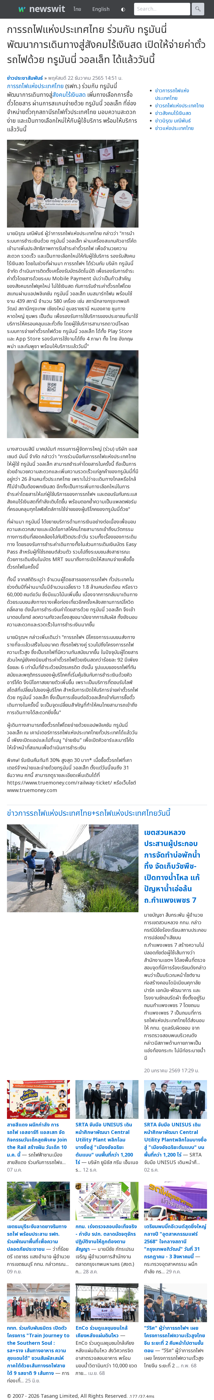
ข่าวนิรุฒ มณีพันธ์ (173, 121)
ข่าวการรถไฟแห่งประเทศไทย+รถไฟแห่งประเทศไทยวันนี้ (88, 813)
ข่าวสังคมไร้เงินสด (173, 113)
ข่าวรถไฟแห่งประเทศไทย (179, 106)
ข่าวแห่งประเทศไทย (174, 128)
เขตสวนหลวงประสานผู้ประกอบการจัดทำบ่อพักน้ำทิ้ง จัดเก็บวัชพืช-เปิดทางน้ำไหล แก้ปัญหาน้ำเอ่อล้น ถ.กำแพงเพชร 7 (172, 866)
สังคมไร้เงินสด (69, 95)
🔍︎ (198, 9)
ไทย (77, 9)
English (101, 9)
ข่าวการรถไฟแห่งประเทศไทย (172, 94)
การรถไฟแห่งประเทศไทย (35, 86)
